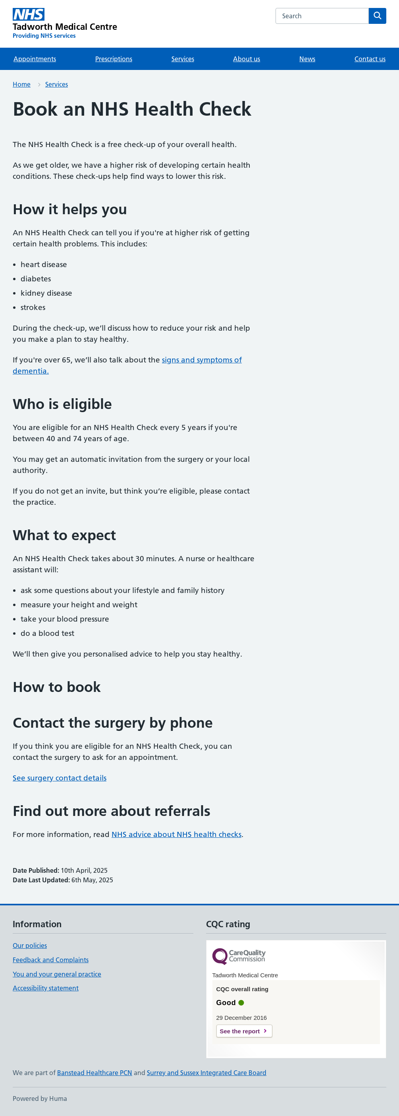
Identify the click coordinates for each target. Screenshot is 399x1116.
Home (22, 84)
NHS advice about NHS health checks (176, 834)
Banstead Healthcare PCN (94, 1073)
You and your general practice (57, 974)
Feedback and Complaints (51, 960)
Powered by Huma (40, 1098)
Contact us (370, 59)
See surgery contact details (59, 778)
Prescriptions (113, 59)
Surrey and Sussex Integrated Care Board (206, 1073)
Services (183, 59)
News (307, 59)
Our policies (30, 945)
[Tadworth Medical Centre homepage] (65, 24)
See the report (240, 1031)
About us (246, 59)
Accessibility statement (46, 988)
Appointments (34, 59)
